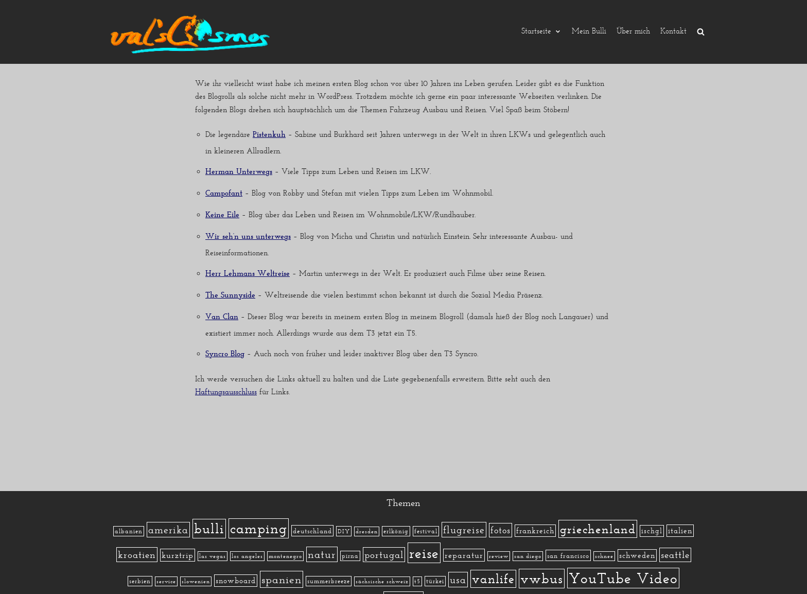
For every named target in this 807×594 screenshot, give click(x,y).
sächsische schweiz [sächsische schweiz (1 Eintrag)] (382, 581)
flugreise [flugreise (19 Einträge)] (464, 529)
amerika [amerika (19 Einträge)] (168, 529)
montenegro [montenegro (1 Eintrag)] (285, 556)
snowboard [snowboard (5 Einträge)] (236, 580)
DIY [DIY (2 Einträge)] (344, 531)
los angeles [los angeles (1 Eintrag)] (247, 556)
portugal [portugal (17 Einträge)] (384, 555)
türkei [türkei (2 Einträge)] (435, 581)
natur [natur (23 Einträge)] (322, 554)
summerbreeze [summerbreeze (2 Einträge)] (328, 581)
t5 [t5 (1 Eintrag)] (417, 581)
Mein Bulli (589, 32)
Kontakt (673, 32)
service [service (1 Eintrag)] (166, 581)
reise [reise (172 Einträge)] (424, 553)
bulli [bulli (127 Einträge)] (209, 528)
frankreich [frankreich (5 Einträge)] (535, 530)
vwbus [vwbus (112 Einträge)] (541, 578)
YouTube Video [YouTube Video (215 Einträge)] (623, 578)
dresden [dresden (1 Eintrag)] (367, 531)
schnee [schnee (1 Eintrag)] (604, 556)
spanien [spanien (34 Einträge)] (281, 579)
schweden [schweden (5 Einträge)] (637, 555)
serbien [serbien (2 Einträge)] (140, 581)
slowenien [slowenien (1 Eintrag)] (196, 581)
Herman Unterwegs (238, 172)
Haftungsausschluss (226, 391)
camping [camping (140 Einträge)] (258, 528)
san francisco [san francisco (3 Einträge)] (568, 555)
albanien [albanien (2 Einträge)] (129, 531)
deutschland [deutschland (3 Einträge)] (312, 531)
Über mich (633, 32)
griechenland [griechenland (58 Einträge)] (598, 528)
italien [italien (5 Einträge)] (680, 530)
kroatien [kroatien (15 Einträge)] (137, 555)
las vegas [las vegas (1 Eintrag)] (212, 556)
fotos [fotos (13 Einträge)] (500, 530)
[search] (701, 31)
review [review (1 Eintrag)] (498, 556)
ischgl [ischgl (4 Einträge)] (651, 531)
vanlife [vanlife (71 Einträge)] (493, 578)
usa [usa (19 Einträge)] (458, 579)
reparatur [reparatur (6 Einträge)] (464, 555)
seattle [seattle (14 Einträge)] (675, 555)
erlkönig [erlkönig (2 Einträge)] (396, 531)
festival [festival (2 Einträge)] (425, 531)
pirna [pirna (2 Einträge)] (350, 556)
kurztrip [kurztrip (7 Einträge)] (178, 555)
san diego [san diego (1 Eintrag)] (527, 556)
